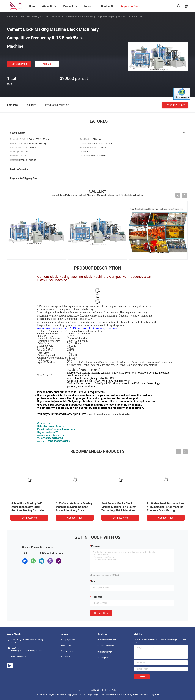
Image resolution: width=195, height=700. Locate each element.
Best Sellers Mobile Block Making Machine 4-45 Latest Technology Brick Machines (118, 507)
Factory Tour (66, 645)
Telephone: (96, 597)
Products (20, 16)
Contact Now (101, 613)
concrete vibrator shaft (99, 414)
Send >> (142, 677)
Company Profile (68, 640)
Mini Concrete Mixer (106, 646)
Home (10, 16)
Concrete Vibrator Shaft (107, 640)
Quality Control (67, 651)
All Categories (103, 658)
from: (94, 581)
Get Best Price (19, 63)
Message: (95, 546)
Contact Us (65, 657)
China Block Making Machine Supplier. (51, 695)
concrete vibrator (121, 414)
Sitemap (82, 690)
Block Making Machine (37, 16)
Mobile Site (95, 690)
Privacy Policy (110, 690)
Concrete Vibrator (105, 652)
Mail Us (47, 63)
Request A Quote (175, 104)
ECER (157, 695)
